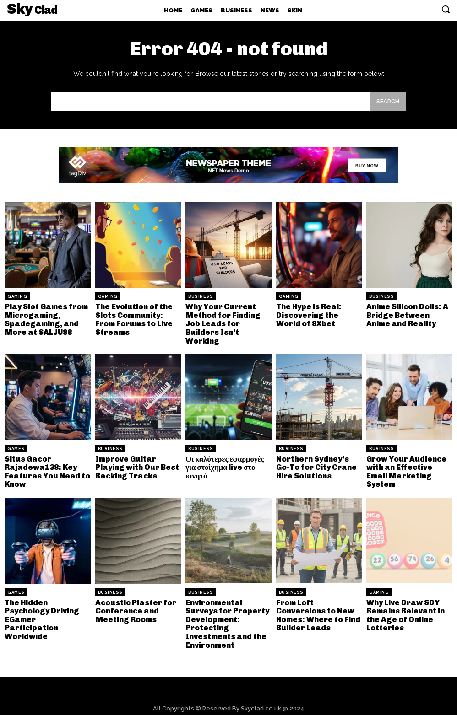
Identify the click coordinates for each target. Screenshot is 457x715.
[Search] (388, 101)
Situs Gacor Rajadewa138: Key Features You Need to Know (46, 468)
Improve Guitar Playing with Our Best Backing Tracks (136, 464)
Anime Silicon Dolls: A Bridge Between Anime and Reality (408, 314)
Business (200, 296)
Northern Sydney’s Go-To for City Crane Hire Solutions (319, 464)
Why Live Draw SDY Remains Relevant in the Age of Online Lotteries (404, 610)
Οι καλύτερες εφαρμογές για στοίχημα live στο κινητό (223, 464)
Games (16, 446)
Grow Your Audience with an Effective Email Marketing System (405, 468)
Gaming (17, 296)
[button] (445, 9)
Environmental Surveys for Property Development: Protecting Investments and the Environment (226, 618)
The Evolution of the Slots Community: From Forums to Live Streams (133, 318)
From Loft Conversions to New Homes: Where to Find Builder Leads (317, 610)
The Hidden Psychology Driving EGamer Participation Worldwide (46, 610)
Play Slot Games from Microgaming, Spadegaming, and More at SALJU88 (46, 318)
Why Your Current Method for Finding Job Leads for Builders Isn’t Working (221, 322)
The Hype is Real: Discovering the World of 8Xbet (319, 314)
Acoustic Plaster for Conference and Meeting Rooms (135, 606)
